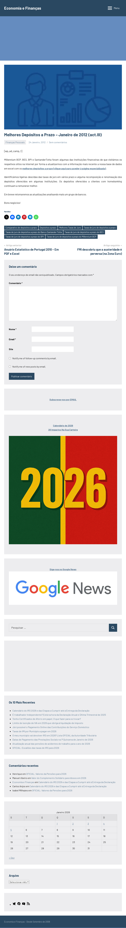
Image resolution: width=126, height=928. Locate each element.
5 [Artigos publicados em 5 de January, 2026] (11, 830)
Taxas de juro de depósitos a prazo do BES (86, 232)
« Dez (11, 858)
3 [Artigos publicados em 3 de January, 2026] (88, 823)
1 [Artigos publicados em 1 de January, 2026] (57, 823)
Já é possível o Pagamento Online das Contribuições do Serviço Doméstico (50, 727)
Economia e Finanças (23, 7)
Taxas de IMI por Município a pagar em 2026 (34, 731)
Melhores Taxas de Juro (71, 227)
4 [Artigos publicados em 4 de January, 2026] (104, 823)
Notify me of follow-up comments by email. (34, 358)
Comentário (15, 283)
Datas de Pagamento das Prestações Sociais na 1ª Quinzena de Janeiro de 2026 (52, 739)
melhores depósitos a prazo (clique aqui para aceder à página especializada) (64, 168)
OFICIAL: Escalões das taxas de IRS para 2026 (35, 748)
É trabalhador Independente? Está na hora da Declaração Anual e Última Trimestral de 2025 (59, 715)
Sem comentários (58, 142)
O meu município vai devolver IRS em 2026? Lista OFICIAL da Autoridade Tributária (54, 735)
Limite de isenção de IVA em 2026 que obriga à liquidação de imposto (47, 723)
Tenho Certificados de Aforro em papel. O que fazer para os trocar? (46, 719)
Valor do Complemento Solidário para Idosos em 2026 (58, 778)
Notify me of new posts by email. (29, 366)
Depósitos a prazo (48, 227)
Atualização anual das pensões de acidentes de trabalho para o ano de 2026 (51, 744)
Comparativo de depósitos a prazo (21, 227)
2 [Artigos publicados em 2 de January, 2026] (73, 823)
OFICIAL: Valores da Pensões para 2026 (46, 774)
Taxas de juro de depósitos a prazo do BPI (25, 237)
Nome (12, 329)
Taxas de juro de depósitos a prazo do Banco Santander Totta (34, 232)
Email (12, 339)
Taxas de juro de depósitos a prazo (102, 227)
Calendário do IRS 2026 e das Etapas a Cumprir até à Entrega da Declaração (51, 710)
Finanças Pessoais (15, 142)
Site (11, 349)
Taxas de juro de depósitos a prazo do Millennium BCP (73, 237)
